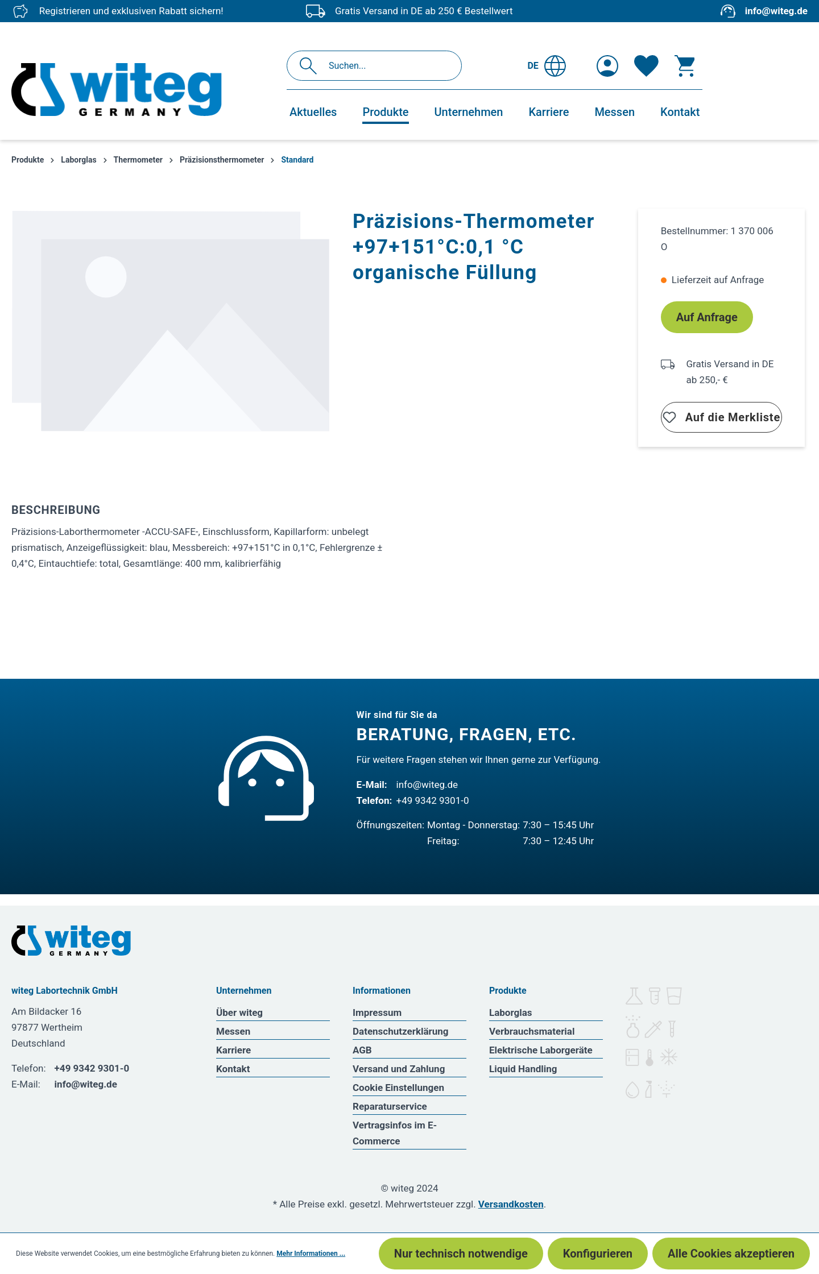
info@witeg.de (776, 10)
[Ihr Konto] (607, 66)
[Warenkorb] (685, 66)
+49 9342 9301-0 (432, 800)
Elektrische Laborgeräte (541, 1050)
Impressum (377, 1012)
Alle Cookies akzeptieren (731, 1253)
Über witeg (239, 1012)
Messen (233, 1031)
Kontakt (233, 1068)
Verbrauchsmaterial (531, 1031)
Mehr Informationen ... (310, 1254)
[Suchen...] (386, 66)
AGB (362, 1050)
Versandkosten (511, 1204)
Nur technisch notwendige (461, 1253)
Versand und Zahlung (399, 1068)
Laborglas (510, 1012)
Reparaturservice (390, 1106)
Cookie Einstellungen (398, 1087)
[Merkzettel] (646, 66)
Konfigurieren (597, 1253)
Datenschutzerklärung (401, 1031)
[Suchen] (311, 66)
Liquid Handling (523, 1068)
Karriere (233, 1050)
